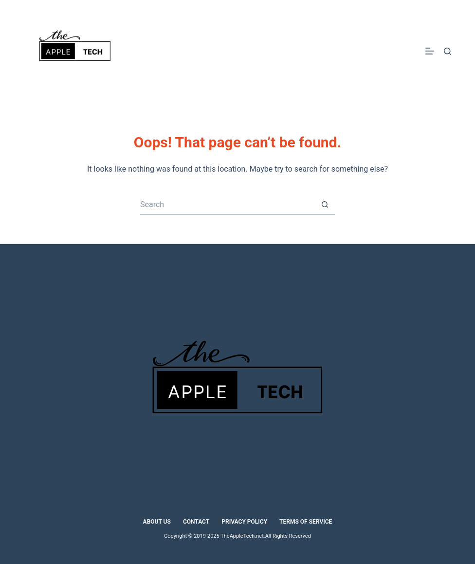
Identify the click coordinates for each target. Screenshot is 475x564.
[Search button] (325, 204)
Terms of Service (305, 521)
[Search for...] (227, 204)
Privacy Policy (244, 521)
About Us (157, 521)
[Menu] (429, 51)
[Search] (447, 51)
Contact (196, 521)
